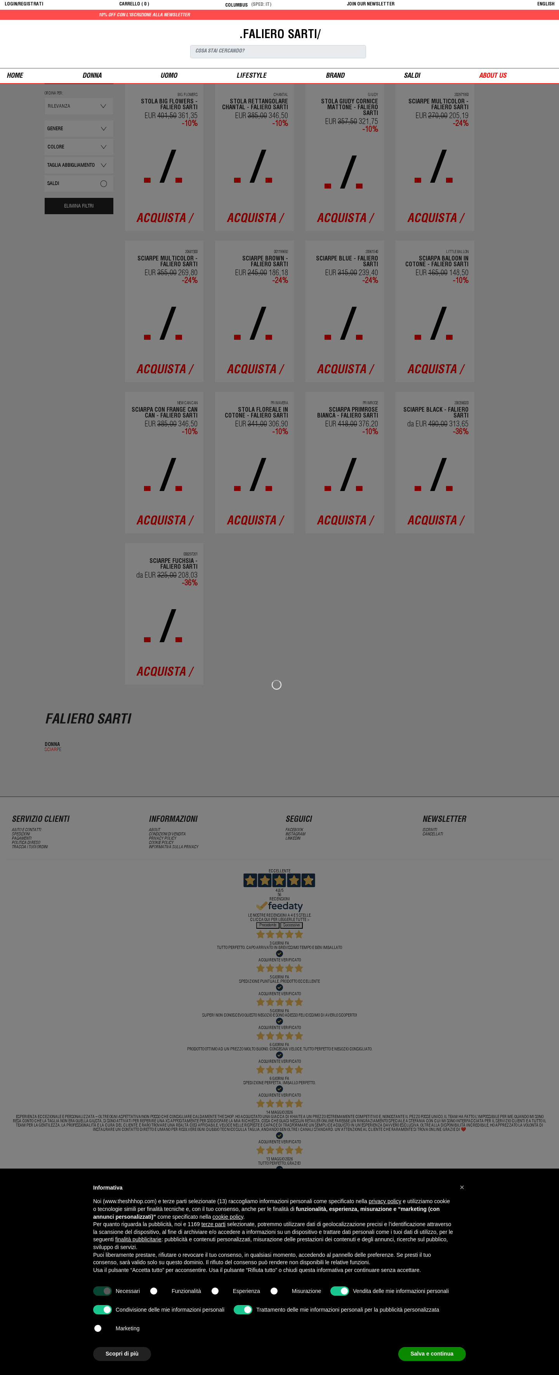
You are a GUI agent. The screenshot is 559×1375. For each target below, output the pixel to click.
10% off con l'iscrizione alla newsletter (179, 15)
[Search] (278, 51)
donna (91, 76)
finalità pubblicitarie (138, 1239)
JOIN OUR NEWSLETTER (370, 4)
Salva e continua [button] (432, 1354)
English (545, 4)
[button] (462, 1187)
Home (15, 76)
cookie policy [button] (227, 1217)
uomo (168, 76)
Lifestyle (251, 76)
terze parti (213, 1224)
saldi (412, 76)
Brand (335, 76)
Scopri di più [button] (122, 1354)
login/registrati (24, 4)
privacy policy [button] (385, 1201)
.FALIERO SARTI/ (279, 35)
